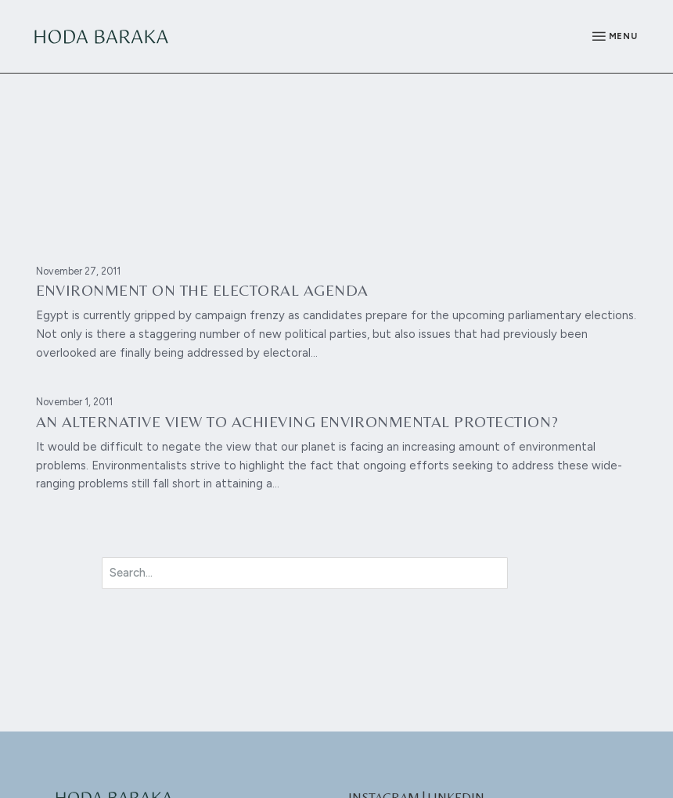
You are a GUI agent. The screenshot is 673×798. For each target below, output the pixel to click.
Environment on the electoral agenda (202, 290)
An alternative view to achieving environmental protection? (297, 421)
